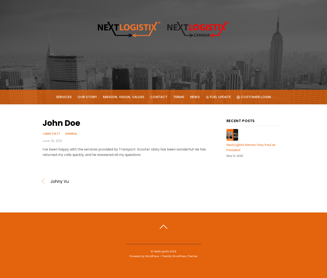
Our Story (87, 97)
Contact (158, 97)
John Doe (61, 123)
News (195, 97)
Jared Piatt (51, 133)
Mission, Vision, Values (124, 97)
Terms (178, 97)
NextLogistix (161, 251)
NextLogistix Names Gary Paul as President (250, 147)
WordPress (152, 256)
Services (64, 97)
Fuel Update (218, 97)
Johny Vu (59, 181)
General (71, 133)
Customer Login (254, 97)
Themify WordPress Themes (179, 256)
